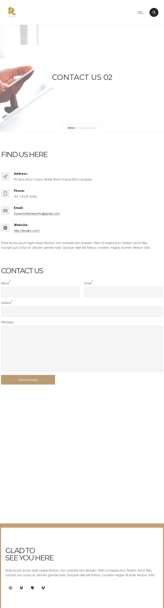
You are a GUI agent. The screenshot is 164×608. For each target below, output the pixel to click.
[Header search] (153, 12)
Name (5, 283)
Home (71, 127)
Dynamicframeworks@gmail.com (37, 213)
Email (88, 283)
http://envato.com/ (27, 230)
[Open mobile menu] (142, 12)
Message (7, 322)
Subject (6, 302)
